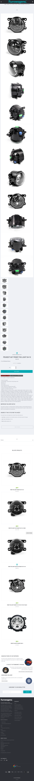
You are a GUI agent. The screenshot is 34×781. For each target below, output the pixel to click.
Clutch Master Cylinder (18, 712)
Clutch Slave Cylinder (18, 715)
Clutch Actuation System (18, 717)
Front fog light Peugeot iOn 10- (17, 643)
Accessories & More (18, 704)
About (2, 729)
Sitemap (17, 779)
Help (1, 726)
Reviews (17, 440)
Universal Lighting (17, 720)
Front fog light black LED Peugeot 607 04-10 (17, 566)
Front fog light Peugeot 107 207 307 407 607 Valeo (17, 604)
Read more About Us (4, 719)
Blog (1, 725)
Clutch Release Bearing (18, 713)
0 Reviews (19, 363)
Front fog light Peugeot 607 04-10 (17, 489)
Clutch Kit (16, 710)
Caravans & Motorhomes (18, 706)
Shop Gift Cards (3, 735)
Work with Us (3, 730)
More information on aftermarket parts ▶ (25, 671)
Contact (2, 732)
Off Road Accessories (18, 718)
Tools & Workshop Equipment (6, 723)
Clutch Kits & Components (19, 707)
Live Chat (2, 733)
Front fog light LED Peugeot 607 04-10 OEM (17, 528)
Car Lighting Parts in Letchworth (6, 752)
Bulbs (15, 703)
